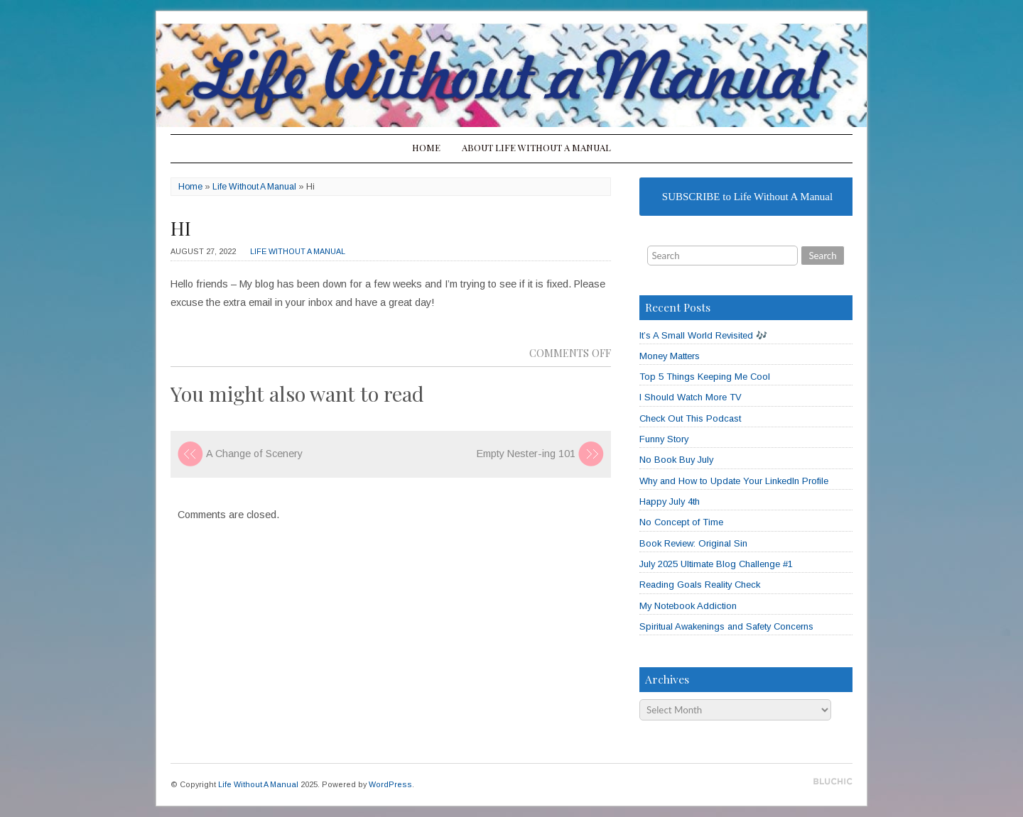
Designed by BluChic (832, 782)
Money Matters (669, 356)
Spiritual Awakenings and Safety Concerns (726, 626)
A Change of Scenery (254, 453)
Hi (180, 228)
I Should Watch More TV (690, 397)
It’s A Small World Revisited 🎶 (703, 335)
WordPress (390, 784)
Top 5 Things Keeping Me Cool (704, 376)
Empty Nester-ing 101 (526, 453)
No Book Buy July (676, 459)
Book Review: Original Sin (693, 543)
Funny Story (663, 439)
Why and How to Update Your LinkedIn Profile (733, 481)
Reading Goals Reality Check (699, 584)
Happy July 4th (669, 501)
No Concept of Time (681, 522)
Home (426, 147)
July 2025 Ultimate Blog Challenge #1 (716, 564)
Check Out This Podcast (690, 418)
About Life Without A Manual (536, 147)
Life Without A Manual (254, 187)
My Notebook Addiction (688, 606)
